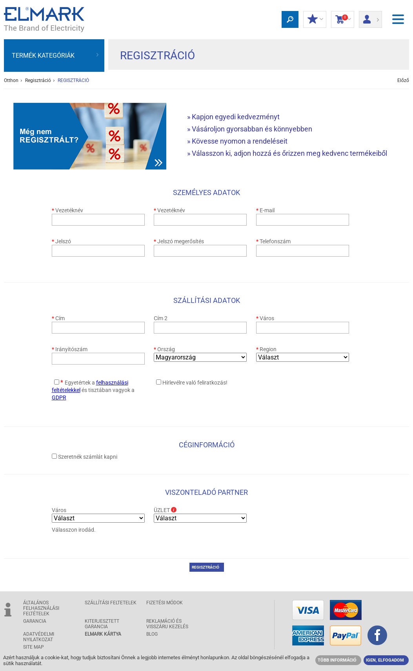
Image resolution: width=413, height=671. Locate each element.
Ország (164, 349)
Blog (152, 634)
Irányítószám (69, 349)
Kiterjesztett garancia (102, 623)
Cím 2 (160, 318)
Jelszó (61, 241)
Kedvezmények (314, 19)
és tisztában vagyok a (93, 390)
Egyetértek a (80, 382)
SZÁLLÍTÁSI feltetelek (110, 602)
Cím (58, 318)
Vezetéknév (67, 210)
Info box (173, 509)
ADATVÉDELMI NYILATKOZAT (38, 636)
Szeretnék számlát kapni (87, 457)
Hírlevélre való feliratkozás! (194, 382)
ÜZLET (169, 510)
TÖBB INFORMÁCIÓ (337, 660)
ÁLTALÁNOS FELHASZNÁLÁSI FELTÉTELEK (41, 608)
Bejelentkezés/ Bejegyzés (370, 17)
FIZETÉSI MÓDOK (164, 602)
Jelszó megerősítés (179, 241)
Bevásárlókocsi (342, 19)
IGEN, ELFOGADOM (385, 660)
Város (265, 318)
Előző (403, 80)
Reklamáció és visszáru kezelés (167, 623)
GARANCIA (34, 621)
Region (266, 349)
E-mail (265, 210)
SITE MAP (33, 647)
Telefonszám (273, 241)
